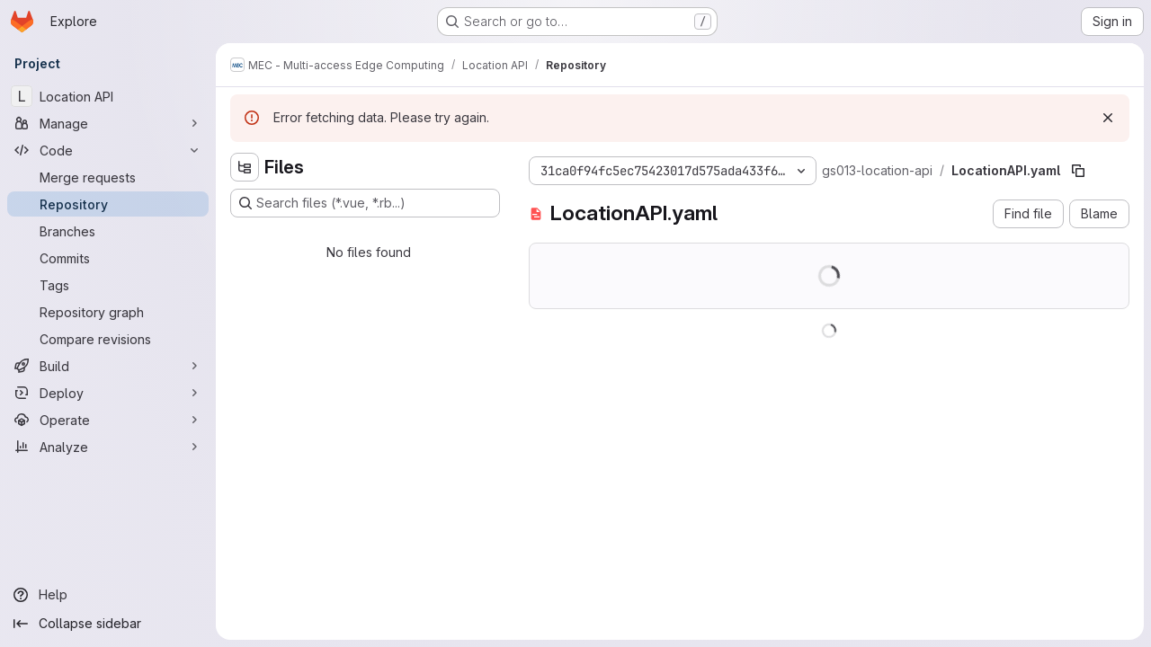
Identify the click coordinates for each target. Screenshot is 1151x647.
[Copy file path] (1078, 170)
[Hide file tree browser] (244, 167)
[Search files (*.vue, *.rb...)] (365, 203)
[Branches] (108, 231)
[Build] (108, 365)
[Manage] (108, 123)
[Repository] (108, 204)
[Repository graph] (108, 311)
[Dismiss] (1108, 118)
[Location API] (108, 96)
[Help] (108, 594)
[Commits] (108, 257)
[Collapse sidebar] (108, 623)
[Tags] (108, 284)
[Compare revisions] (108, 338)
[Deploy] (108, 392)
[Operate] (108, 419)
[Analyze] (108, 446)
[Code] (108, 150)
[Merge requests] (108, 177)
